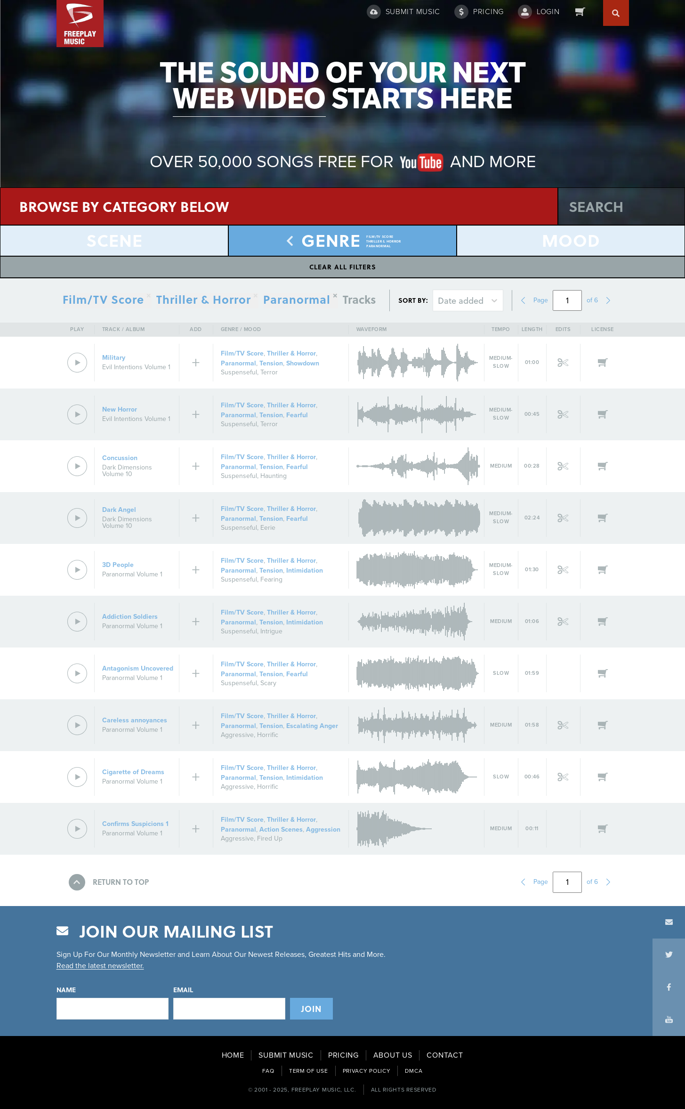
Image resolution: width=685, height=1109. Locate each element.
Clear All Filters (342, 267)
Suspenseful (239, 372)
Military (113, 358)
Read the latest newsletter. (100, 966)
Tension (271, 363)
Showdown (302, 363)
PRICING (343, 1055)
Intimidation (304, 571)
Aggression (323, 830)
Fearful (297, 415)
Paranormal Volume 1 (132, 574)
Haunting (273, 476)
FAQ (268, 1071)
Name (66, 990)
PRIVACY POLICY (367, 1071)
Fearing (271, 579)
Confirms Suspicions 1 (135, 824)
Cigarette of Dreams (133, 772)
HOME (233, 1055)
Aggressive (237, 735)
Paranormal (296, 300)
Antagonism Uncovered (137, 668)
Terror (269, 372)
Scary (268, 683)
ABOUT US (392, 1055)
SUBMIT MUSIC (285, 1055)
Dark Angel (119, 510)
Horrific (267, 735)
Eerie (267, 528)
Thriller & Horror (291, 353)
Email (183, 990)
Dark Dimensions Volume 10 (127, 470)
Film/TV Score (242, 353)
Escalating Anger (312, 726)
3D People (118, 565)
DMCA (413, 1071)
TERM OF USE (308, 1071)
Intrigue (271, 631)
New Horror (119, 409)
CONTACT (445, 1055)
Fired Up (269, 838)
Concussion (119, 458)
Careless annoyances (134, 720)
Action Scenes (281, 830)
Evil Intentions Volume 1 (136, 367)
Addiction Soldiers (130, 617)
